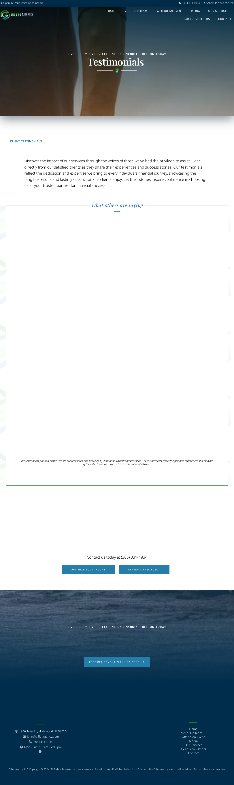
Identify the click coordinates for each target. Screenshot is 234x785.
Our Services (218, 11)
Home (112, 11)
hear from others (196, 19)
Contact (224, 19)
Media (195, 11)
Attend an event (170, 11)
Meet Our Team (135, 11)
